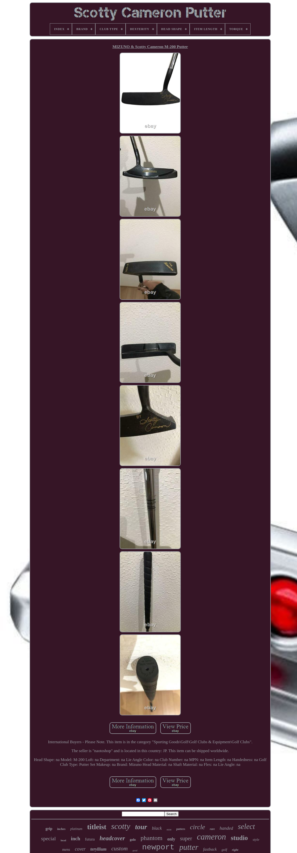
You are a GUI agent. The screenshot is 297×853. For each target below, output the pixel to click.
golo (133, 839)
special (48, 838)
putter (188, 847)
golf (224, 850)
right (235, 850)
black (157, 828)
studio (239, 837)
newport (158, 847)
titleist (96, 827)
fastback (210, 849)
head (63, 840)
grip (48, 829)
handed (226, 828)
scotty (120, 826)
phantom (151, 838)
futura (90, 839)
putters (180, 829)
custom (119, 848)
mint (169, 829)
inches (61, 829)
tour (141, 827)
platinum (76, 829)
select (246, 826)
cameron (211, 836)
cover (80, 849)
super (186, 838)
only (171, 839)
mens (66, 849)
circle (197, 827)
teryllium (98, 849)
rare (212, 829)
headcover (112, 838)
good (135, 850)
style (256, 839)
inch (75, 838)
